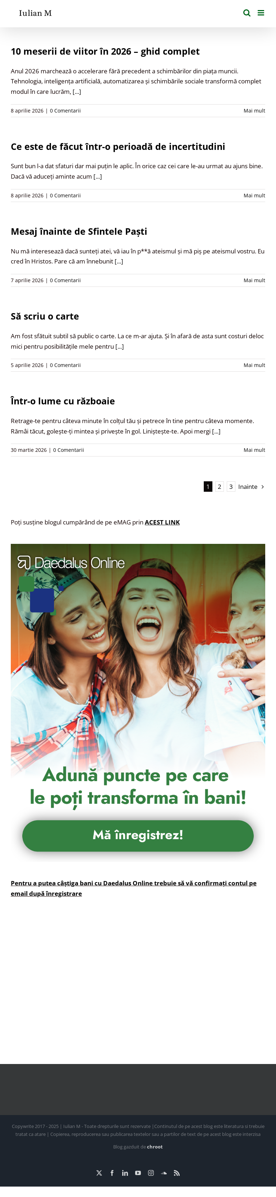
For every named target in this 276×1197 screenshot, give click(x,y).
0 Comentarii (65, 110)
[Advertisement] (138, 986)
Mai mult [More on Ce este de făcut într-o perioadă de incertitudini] (254, 195)
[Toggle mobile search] (246, 13)
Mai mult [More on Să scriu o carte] (254, 365)
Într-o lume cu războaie (63, 401)
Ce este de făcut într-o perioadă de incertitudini (118, 146)
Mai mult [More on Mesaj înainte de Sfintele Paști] (254, 280)
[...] (77, 91)
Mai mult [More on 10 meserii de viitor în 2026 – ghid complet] (254, 110)
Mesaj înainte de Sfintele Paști (79, 231)
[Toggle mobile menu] (261, 13)
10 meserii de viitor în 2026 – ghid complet (105, 51)
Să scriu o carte (45, 316)
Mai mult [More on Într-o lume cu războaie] (254, 449)
